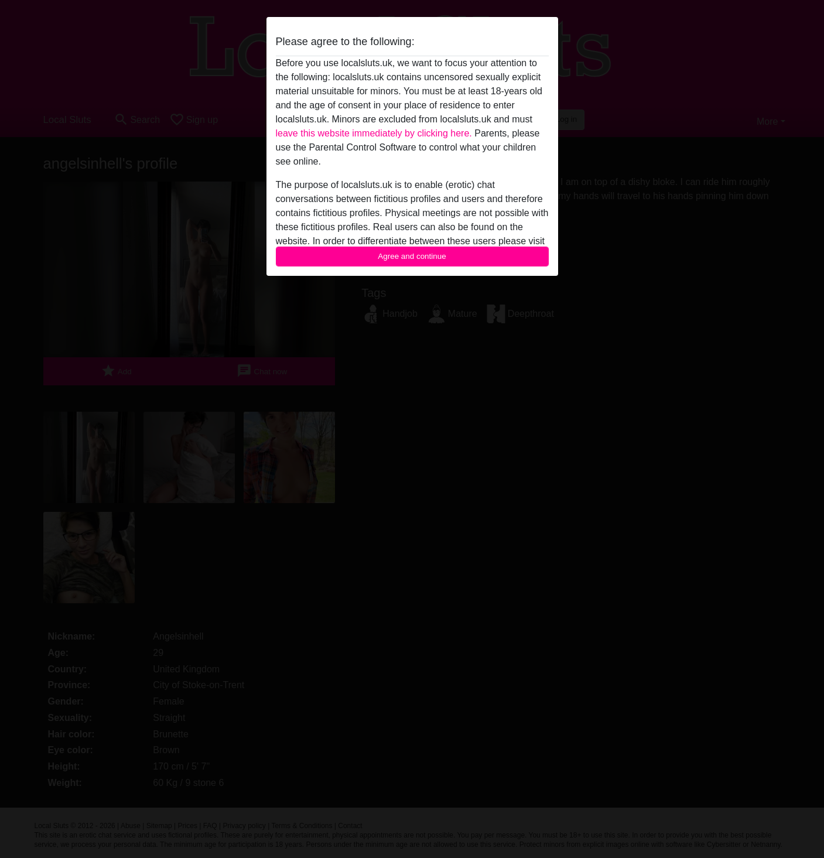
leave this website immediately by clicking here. (374, 133)
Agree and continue (412, 256)
